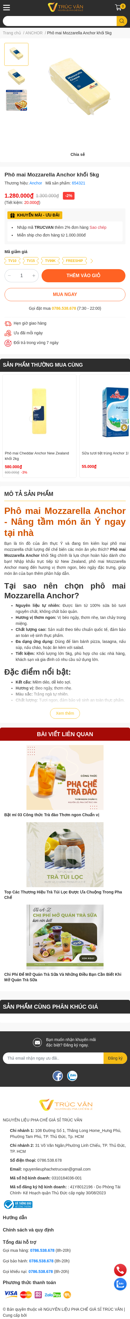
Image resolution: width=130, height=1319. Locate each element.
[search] (122, 21)
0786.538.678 (64, 308)
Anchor (36, 183)
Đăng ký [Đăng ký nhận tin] (115, 1058)
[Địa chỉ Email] (65, 1058)
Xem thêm (65, 713)
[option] (16, 54)
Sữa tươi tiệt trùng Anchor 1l (105, 453)
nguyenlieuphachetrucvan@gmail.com (57, 1169)
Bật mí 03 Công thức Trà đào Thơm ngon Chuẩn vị (51, 815)
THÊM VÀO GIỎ (83, 275)
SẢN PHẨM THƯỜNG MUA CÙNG (43, 365)
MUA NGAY (65, 294)
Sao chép (98, 227)
